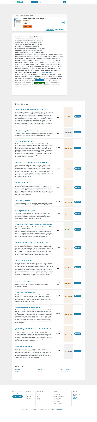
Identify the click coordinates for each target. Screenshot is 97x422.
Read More (77, 116)
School (39, 371)
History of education (64, 371)
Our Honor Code (57, 398)
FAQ (38, 396)
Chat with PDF (28, 398)
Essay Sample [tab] (50, 29)
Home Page (15, 15)
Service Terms (57, 401)
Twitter (77, 397)
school (34, 54)
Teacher (17, 371)
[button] (14, 2)
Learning (40, 369)
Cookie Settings (59, 409)
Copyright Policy (57, 394)
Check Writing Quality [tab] (59, 29)
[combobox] (34, 2)
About (38, 394)
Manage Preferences (58, 403)
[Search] (64, 2)
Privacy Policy (57, 399)
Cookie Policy (41, 409)
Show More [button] (39, 80)
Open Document (27, 26)
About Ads (47, 409)
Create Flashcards (17, 396)
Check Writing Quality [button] (39, 83)
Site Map (39, 399)
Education (17, 369)
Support (39, 398)
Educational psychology (65, 369)
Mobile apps (28, 396)
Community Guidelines (59, 396)
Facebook (78, 394)
